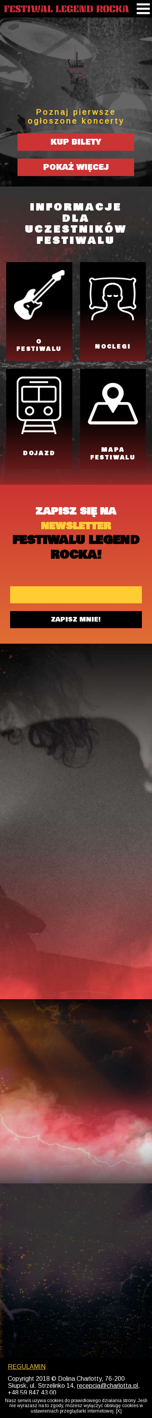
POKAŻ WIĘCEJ (76, 167)
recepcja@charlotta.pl (107, 1385)
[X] (119, 1411)
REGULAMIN (26, 1366)
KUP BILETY (76, 142)
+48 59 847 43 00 (32, 1392)
